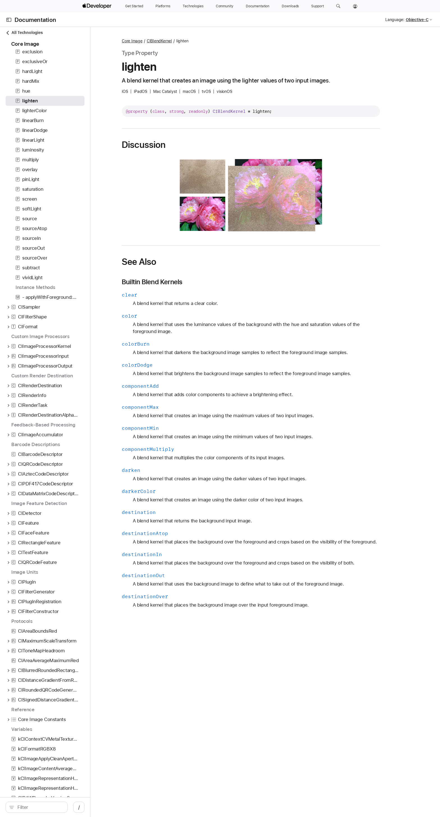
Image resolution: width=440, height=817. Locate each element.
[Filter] (70, 807)
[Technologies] (193, 6)
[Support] (317, 6)
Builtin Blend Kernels (205, 282)
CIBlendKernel (212, 41)
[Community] (225, 6)
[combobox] (70, 807)
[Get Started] (134, 6)
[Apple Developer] (97, 6)
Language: (394, 19)
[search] (68, 807)
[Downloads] (290, 6)
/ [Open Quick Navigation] (141, 807)
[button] (338, 6)
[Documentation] (258, 6)
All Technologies (24, 32)
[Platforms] (163, 6)
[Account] (355, 6)
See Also (192, 262)
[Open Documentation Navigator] (9, 20)
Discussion (197, 145)
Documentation (35, 19)
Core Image (185, 41)
